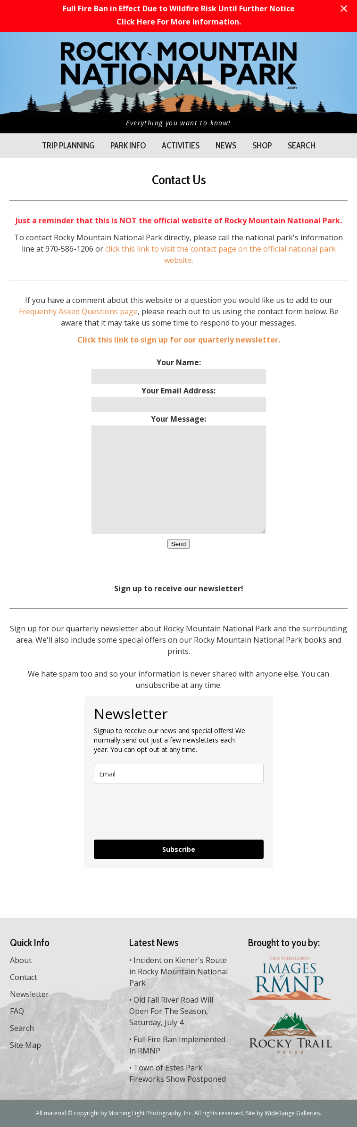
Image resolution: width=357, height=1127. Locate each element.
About (21, 960)
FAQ (17, 1011)
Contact (23, 977)
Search (301, 145)
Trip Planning (68, 145)
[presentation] (165, 811)
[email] (179, 774)
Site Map (25, 1045)
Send (178, 543)
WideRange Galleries (292, 1113)
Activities (180, 145)
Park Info (128, 145)
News (226, 145)
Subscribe (178, 849)
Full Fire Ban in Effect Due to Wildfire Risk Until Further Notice (179, 8)
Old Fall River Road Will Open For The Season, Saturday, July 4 (171, 1011)
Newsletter (29, 994)
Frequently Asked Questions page (78, 311)
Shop (262, 145)
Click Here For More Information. (178, 21)
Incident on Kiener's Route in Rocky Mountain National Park (178, 971)
